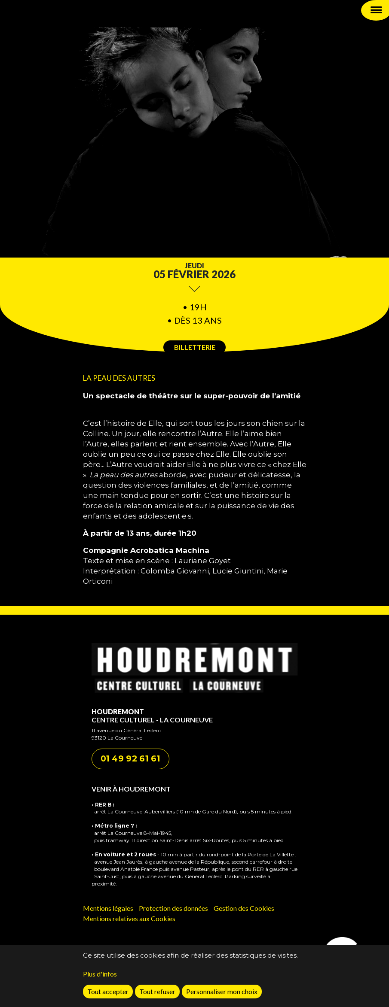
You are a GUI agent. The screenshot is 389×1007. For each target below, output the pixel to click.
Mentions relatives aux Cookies (129, 918)
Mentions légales (108, 908)
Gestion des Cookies (244, 908)
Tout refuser (157, 994)
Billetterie (194, 347)
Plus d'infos (100, 976)
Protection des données (173, 908)
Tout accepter (108, 994)
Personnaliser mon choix (221, 994)
